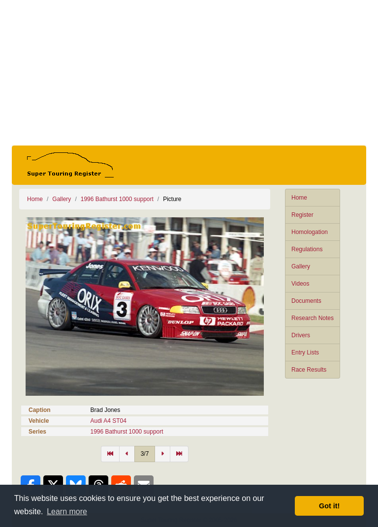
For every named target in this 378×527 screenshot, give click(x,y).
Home (299, 197)
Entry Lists (305, 352)
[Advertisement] (189, 73)
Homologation (309, 232)
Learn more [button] (67, 511)
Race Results (308, 369)
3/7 (145, 453)
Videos (300, 283)
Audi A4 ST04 (108, 420)
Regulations (306, 249)
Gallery (300, 266)
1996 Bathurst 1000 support (117, 199)
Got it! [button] (329, 506)
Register (302, 214)
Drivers (300, 335)
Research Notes (312, 318)
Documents (306, 300)
